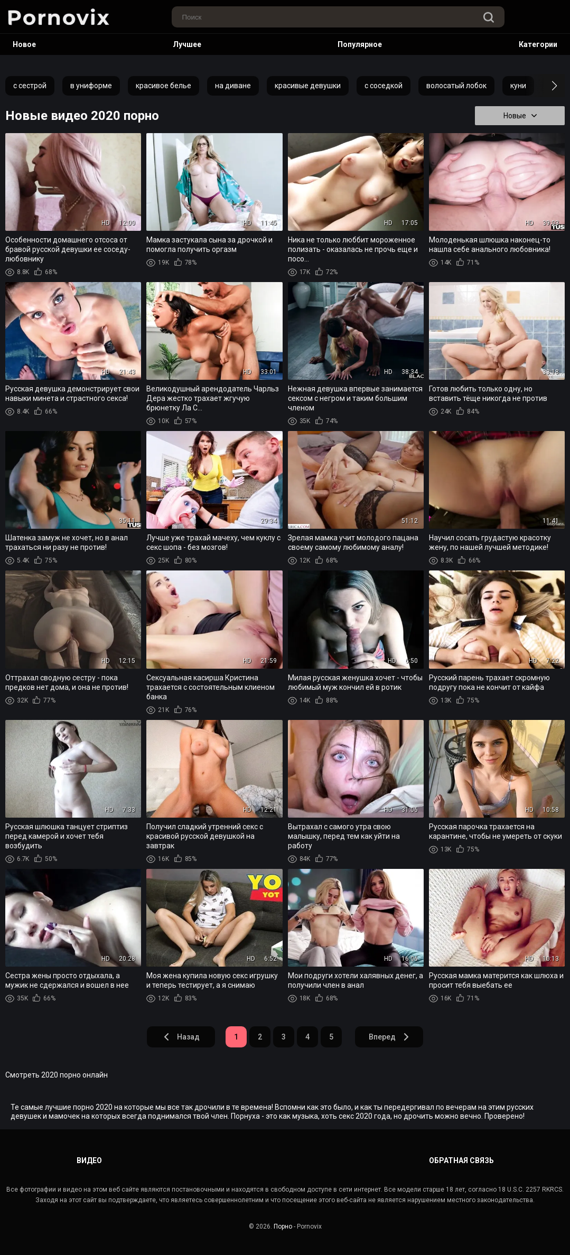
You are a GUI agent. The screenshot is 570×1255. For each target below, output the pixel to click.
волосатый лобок (456, 85)
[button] (545, 85)
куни (518, 85)
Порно (283, 1226)
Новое (24, 44)
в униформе (91, 85)
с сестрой (29, 85)
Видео (89, 1160)
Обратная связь (461, 1160)
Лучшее (187, 44)
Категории (538, 44)
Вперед (389, 1037)
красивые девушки (308, 85)
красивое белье (163, 85)
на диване (233, 85)
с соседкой (384, 85)
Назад (181, 1037)
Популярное (360, 44)
